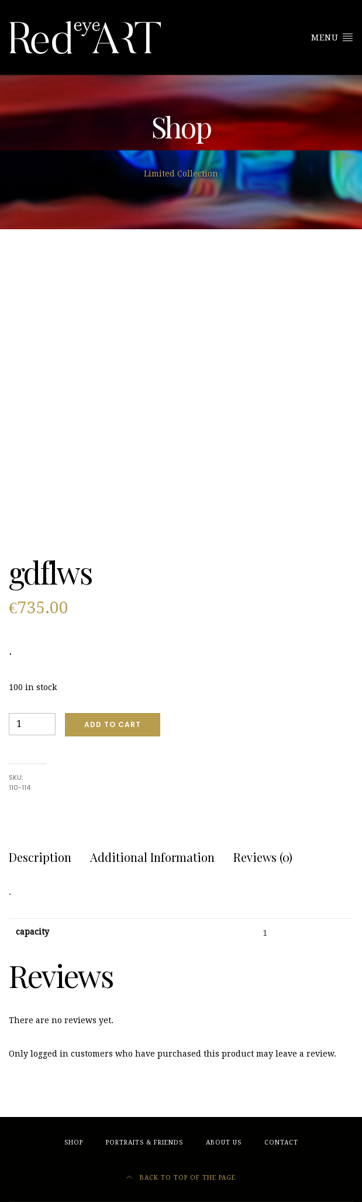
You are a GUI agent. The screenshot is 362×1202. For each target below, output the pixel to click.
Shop (73, 1142)
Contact (281, 1142)
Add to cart (112, 724)
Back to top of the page (181, 1177)
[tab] (40, 857)
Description (40, 857)
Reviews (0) (262, 857)
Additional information (152, 857)
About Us (224, 1142)
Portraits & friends (144, 1142)
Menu (332, 37)
